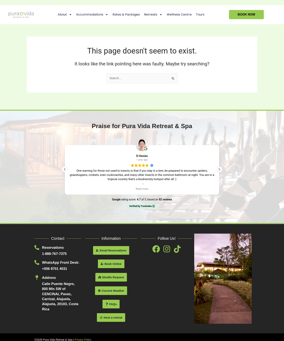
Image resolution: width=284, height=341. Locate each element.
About (65, 14)
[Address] (36, 277)
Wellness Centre (179, 14)
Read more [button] (142, 188)
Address (49, 278)
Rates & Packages (126, 14)
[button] (219, 169)
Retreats (153, 14)
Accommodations (92, 14)
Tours (200, 14)
